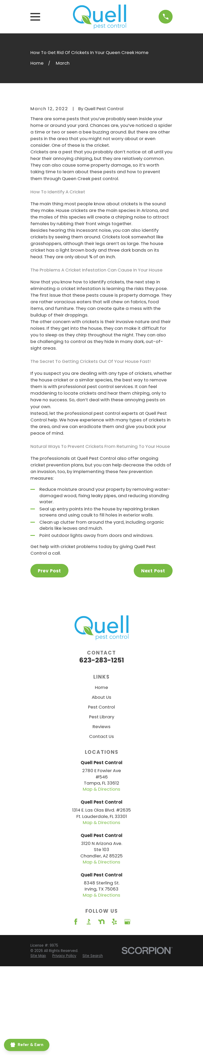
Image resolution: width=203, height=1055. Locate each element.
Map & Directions (101, 877)
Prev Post (49, 659)
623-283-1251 (101, 748)
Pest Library (101, 805)
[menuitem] (64, 1044)
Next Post (153, 659)
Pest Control (101, 795)
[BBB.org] (89, 1010)
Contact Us (101, 824)
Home (101, 775)
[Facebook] (76, 1010)
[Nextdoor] (101, 1010)
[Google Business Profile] (127, 1010)
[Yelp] (114, 1010)
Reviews (101, 815)
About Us (101, 785)
